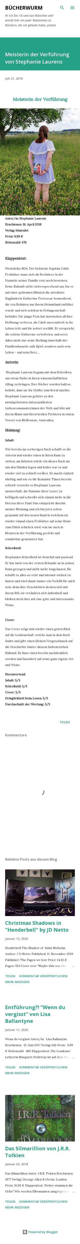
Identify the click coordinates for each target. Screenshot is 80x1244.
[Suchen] (62, 7)
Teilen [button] (65, 722)
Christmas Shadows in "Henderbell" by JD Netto (37, 926)
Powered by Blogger (40, 1232)
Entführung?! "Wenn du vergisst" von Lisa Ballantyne (35, 1014)
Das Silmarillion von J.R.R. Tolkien (37, 1152)
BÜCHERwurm (24, 7)
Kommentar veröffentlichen (43, 976)
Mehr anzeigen (17, 982)
